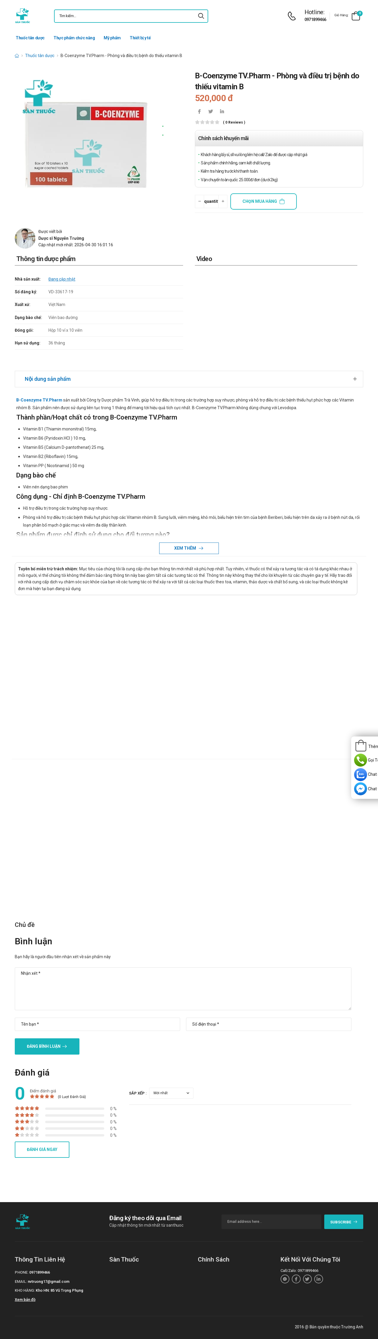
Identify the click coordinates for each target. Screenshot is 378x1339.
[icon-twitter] (210, 112)
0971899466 (315, 19)
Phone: (21, 1272)
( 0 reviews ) (234, 122)
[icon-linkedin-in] (221, 112)
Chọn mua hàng (259, 201)
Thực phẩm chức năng (74, 37)
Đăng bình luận (44, 1046)
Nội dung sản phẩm (48, 379)
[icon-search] (201, 16)
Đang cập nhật (61, 279)
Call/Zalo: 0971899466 (299, 1270)
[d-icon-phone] (293, 16)
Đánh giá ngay (42, 1149)
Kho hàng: (25, 1290)
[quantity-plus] (222, 201)
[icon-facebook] (199, 112)
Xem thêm (185, 548)
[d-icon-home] (17, 55)
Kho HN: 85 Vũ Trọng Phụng (59, 1290)
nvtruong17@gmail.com (48, 1281)
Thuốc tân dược (30, 37)
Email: (21, 1281)
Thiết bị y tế (140, 37)
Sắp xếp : (138, 1093)
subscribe (344, 1222)
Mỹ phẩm (112, 37)
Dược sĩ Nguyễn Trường (61, 238)
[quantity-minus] (199, 201)
